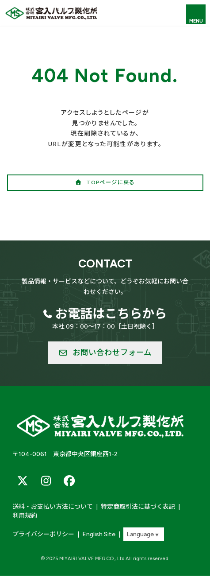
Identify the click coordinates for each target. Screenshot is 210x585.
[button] (105, 182)
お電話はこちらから (111, 313)
